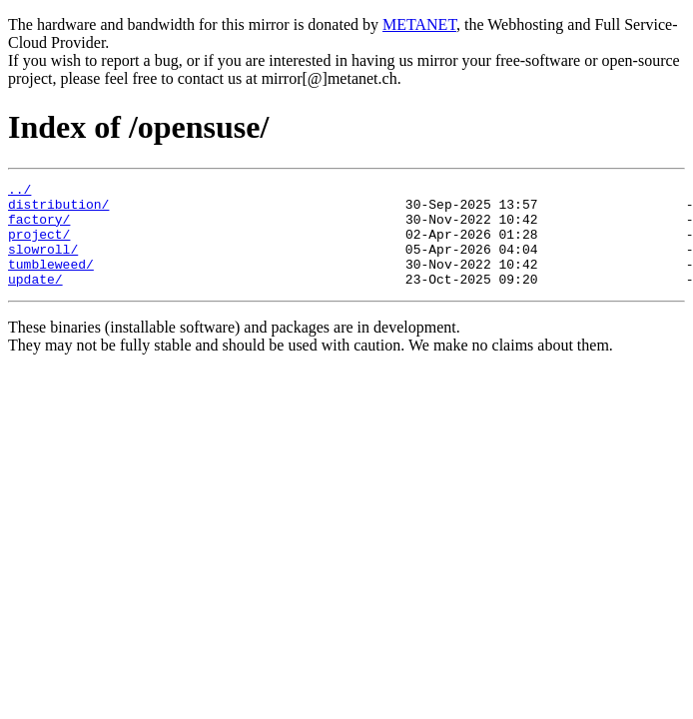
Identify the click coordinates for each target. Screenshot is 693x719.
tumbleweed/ (51, 282)
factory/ (39, 228)
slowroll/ (43, 264)
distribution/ (58, 210)
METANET (419, 24)
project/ (39, 246)
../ (19, 192)
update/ (35, 300)
